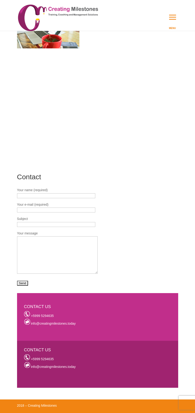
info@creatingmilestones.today (53, 323)
